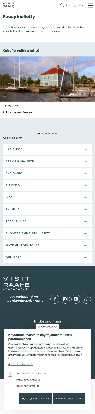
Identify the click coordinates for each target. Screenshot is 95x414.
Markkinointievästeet (28, 386)
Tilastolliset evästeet (28, 379)
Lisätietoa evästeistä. (20, 364)
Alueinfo (13, 185)
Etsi (68, 5)
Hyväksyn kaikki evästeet (35, 398)
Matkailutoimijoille (22, 245)
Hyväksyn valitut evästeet (69, 398)
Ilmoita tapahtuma (47, 322)
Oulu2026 (14, 257)
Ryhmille (13, 209)
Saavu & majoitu (20, 161)
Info (9, 197)
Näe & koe (14, 149)
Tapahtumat (16, 221)
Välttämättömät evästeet (31, 373)
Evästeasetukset (47, 326)
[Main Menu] (90, 5)
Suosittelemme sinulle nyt (28, 233)
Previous (6, 93)
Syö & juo (14, 173)
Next (89, 93)
